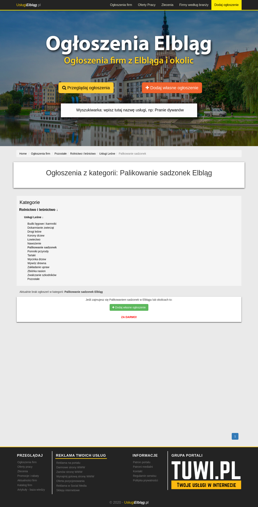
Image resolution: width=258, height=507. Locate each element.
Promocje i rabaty (28, 475)
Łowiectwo (33, 239)
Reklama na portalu (68, 462)
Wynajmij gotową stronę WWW (75, 476)
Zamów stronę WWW (69, 471)
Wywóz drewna (36, 263)
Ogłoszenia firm (121, 5)
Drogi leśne (34, 231)
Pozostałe (33, 279)
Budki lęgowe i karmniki (41, 223)
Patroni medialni (143, 466)
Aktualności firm (27, 480)
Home (23, 153)
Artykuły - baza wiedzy (31, 489)
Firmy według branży (194, 5)
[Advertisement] (129, 342)
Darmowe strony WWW (70, 467)
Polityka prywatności (145, 480)
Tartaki (31, 255)
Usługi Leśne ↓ (33, 217)
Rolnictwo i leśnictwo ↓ (38, 210)
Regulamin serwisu (144, 475)
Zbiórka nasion (36, 271)
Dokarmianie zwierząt (40, 227)
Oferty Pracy (146, 5)
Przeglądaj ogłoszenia (86, 87)
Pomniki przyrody (38, 251)
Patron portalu (141, 462)
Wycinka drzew (36, 259)
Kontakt (137, 471)
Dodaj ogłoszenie (226, 5)
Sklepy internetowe (68, 490)
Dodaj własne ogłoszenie (172, 87)
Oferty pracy (24, 466)
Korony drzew (35, 235)
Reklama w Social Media (71, 485)
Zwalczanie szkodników (41, 275)
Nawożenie (34, 243)
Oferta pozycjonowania (70, 481)
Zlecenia (167, 5)
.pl (28, 5)
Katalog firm (24, 485)
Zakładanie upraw (38, 267)
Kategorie (30, 202)
